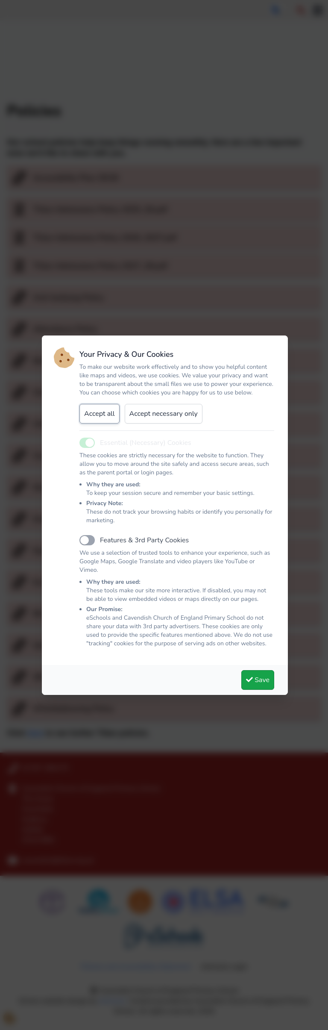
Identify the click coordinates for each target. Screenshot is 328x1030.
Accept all (99, 413)
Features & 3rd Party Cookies (144, 540)
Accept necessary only (163, 413)
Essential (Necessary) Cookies (145, 442)
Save (257, 680)
